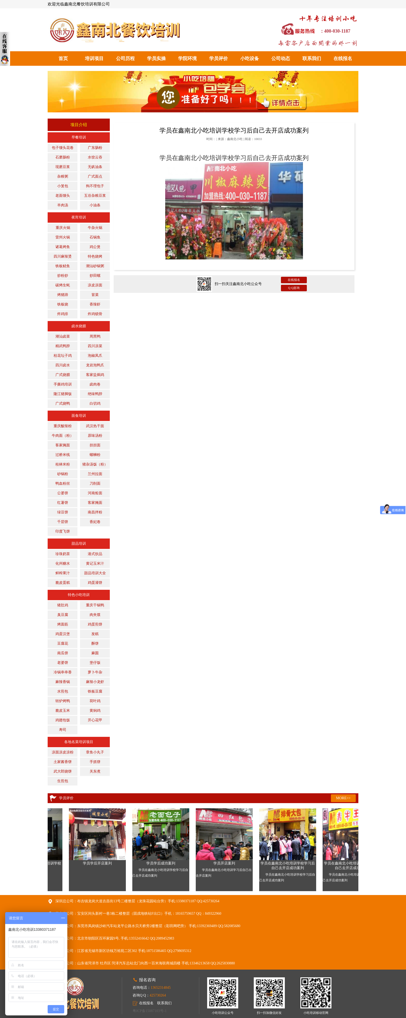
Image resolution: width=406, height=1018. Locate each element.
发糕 (95, 634)
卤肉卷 (95, 384)
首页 (63, 58)
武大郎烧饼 (63, 771)
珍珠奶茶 (62, 554)
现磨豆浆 (62, 167)
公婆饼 (62, 493)
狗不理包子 (95, 186)
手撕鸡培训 (63, 384)
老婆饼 (62, 663)
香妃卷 (95, 522)
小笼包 (62, 186)
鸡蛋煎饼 (95, 624)
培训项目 (94, 58)
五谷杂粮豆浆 (95, 196)
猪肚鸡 (62, 605)
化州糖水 (62, 563)
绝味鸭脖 (95, 394)
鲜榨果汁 (62, 573)
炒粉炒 (62, 276)
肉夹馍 (95, 615)
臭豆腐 (62, 615)
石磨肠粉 (62, 157)
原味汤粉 (95, 436)
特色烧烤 (95, 256)
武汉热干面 (95, 426)
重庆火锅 (62, 228)
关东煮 (95, 771)
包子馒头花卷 (63, 148)
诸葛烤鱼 (62, 247)
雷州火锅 (62, 237)
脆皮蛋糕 (62, 583)
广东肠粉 (95, 148)
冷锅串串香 (63, 672)
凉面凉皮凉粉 (63, 752)
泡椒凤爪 (95, 356)
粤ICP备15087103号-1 (149, 1011)
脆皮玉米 (62, 710)
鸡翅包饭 (62, 720)
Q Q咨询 (294, 288)
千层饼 (62, 522)
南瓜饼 (62, 653)
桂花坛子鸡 (63, 356)
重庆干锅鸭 (95, 605)
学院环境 (187, 58)
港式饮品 (95, 554)
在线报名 (343, 58)
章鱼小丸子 (95, 752)
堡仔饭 (95, 663)
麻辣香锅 (62, 682)
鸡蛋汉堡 (62, 634)
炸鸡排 (62, 314)
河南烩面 (95, 493)
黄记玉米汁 (95, 563)
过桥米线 (62, 455)
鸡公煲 (95, 247)
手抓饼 (95, 762)
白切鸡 (95, 403)
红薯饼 (62, 503)
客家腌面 (62, 445)
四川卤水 (62, 365)
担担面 (95, 445)
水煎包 (62, 691)
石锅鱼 (95, 237)
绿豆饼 (62, 512)
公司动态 (280, 58)
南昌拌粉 (95, 512)
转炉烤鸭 (62, 701)
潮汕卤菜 (62, 336)
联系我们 (311, 58)
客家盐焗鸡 (95, 375)
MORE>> (343, 798)
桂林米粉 (62, 464)
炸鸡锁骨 (95, 314)
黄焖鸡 (95, 710)
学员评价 (218, 58)
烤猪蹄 (62, 295)
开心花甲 (95, 720)
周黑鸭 (95, 336)
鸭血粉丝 (62, 483)
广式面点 (95, 176)
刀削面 (95, 483)
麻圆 (95, 653)
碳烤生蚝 (62, 285)
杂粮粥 (62, 176)
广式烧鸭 (62, 403)
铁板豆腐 (95, 691)
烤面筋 (62, 624)
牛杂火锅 (95, 228)
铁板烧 (62, 304)
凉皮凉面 (95, 285)
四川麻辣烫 (63, 256)
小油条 (95, 205)
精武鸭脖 (62, 346)
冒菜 (95, 295)
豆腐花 (62, 643)
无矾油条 (95, 167)
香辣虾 (95, 304)
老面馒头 (62, 196)
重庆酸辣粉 (63, 426)
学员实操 (156, 58)
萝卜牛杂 (95, 672)
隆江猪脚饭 (63, 394)
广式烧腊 (62, 375)
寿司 (62, 730)
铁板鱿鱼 (62, 266)
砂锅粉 (62, 474)
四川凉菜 (95, 346)
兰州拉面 (95, 474)
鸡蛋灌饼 (95, 583)
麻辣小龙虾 (95, 682)
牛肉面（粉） (63, 436)
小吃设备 (249, 58)
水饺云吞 (95, 157)
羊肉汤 (62, 205)
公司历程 (125, 58)
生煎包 (62, 781)
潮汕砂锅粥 (95, 266)
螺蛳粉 (95, 455)
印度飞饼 (62, 531)
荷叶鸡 (95, 701)
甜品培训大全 (95, 573)
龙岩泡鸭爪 (95, 365)
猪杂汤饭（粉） (95, 464)
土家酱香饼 (63, 762)
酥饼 (95, 643)
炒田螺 (95, 276)
